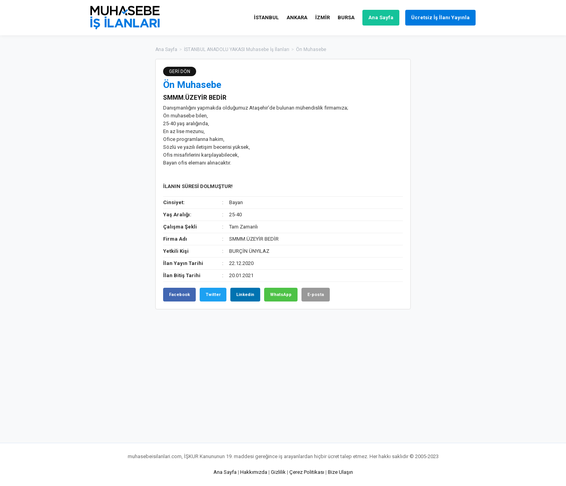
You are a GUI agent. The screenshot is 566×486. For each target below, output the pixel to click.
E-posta (315, 294)
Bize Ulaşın (340, 472)
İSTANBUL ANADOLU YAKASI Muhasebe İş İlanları (236, 49)
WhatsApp (281, 294)
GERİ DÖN (179, 71)
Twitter (213, 294)
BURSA (346, 17)
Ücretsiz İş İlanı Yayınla (440, 17)
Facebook (179, 294)
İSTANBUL (266, 17)
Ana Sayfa (380, 17)
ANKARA (297, 17)
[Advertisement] (450, 176)
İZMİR (322, 17)
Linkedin (245, 294)
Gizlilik (278, 472)
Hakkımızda (253, 472)
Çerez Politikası (306, 472)
